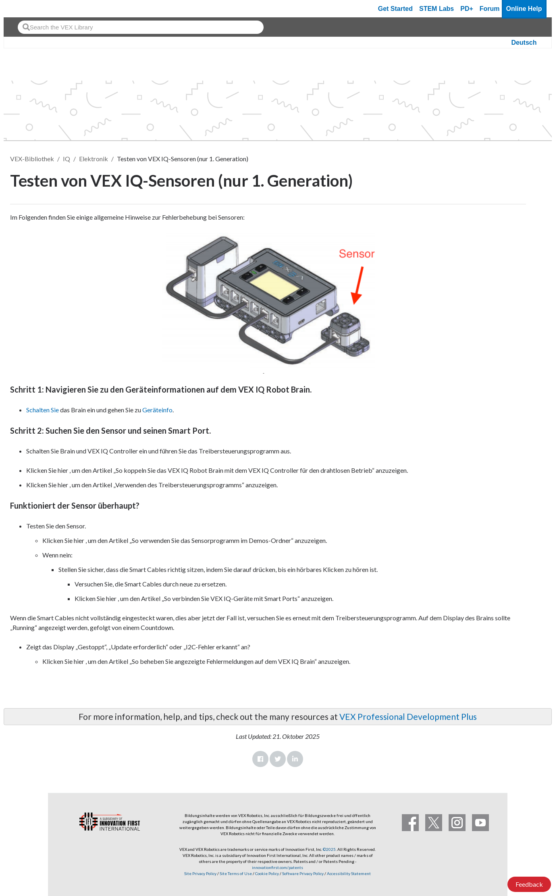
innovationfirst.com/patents (277, 867)
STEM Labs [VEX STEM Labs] (436, 8)
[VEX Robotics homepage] (25, 8)
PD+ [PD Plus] (466, 8)
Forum (490, 8)
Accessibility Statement (349, 873)
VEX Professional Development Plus (408, 716)
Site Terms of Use (235, 873)
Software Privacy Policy (303, 873)
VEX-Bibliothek (32, 158)
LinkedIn (295, 759)
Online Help (524, 8)
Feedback (529, 884)
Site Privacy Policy (200, 873)
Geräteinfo (157, 410)
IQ (66, 158)
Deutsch (523, 42)
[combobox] (141, 27)
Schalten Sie (42, 410)
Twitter (278, 759)
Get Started (395, 8)
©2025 (329, 849)
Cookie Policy (267, 873)
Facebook (260, 759)
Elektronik (93, 158)
